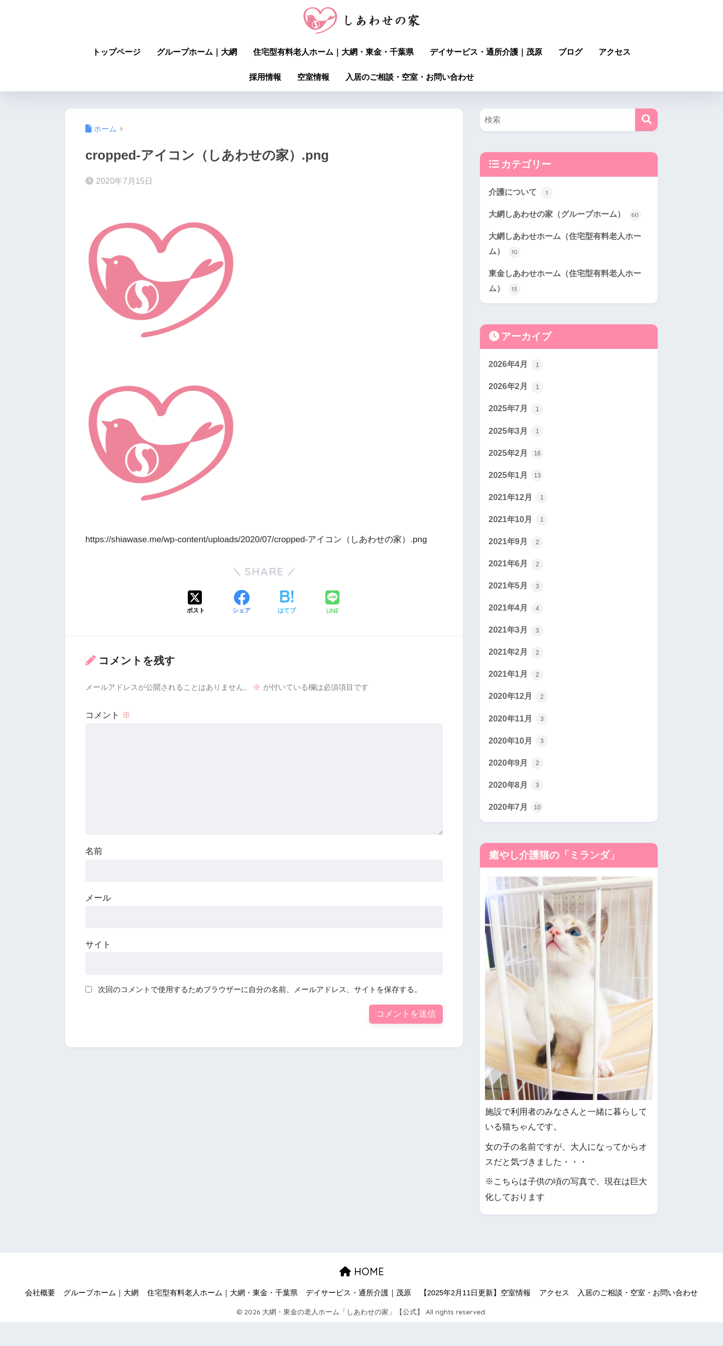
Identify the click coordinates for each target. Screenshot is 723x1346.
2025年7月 (517, 427)
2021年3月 (517, 651)
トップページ (116, 52)
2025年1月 (517, 494)
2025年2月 (517, 471)
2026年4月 (517, 382)
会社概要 (40, 1317)
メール (98, 898)
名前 (93, 851)
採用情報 (265, 77)
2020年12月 (519, 718)
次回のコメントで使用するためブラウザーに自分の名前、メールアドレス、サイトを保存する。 (260, 989)
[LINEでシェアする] (332, 603)
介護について (522, 192)
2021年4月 (517, 629)
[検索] (646, 119)
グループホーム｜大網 (197, 52)
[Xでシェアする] (196, 603)
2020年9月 (517, 786)
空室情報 (313, 77)
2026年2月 (517, 404)
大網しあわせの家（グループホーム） (561, 222)
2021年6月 (517, 584)
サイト (98, 944)
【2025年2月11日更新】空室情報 (475, 1317)
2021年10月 (519, 539)
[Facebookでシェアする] (241, 603)
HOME (361, 1295)
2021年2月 (517, 673)
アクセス (614, 52)
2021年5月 (517, 606)
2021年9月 (517, 561)
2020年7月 (517, 830)
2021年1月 (517, 696)
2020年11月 (519, 741)
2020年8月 (517, 808)
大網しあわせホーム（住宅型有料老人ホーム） (565, 260)
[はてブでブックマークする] (287, 603)
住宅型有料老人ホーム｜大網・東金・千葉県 (333, 52)
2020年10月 (519, 763)
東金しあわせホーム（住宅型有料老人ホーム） (565, 298)
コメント (108, 715)
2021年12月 (519, 517)
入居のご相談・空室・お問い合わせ (409, 77)
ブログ (570, 52)
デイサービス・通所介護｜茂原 (486, 52)
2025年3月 (517, 449)
